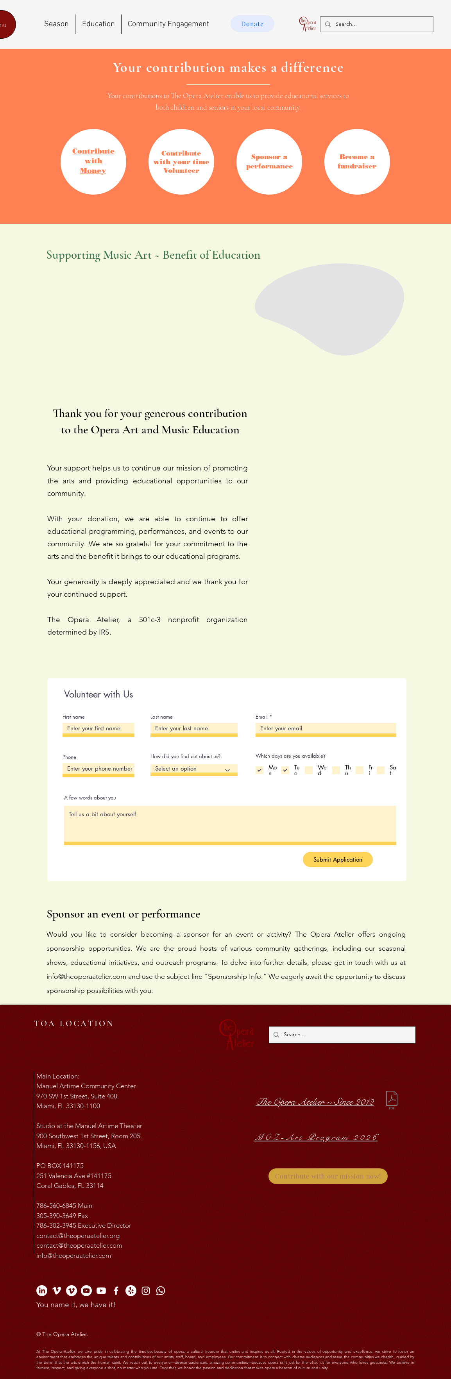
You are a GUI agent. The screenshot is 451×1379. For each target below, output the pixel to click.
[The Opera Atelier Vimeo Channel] (56, 1290)
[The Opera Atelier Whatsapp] (160, 1290)
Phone (69, 757)
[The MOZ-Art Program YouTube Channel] (101, 1290)
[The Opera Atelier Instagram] (145, 1290)
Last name (161, 716)
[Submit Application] (338, 859)
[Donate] (252, 23)
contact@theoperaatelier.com (79, 1245)
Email (262, 716)
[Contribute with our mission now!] (328, 1176)
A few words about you (90, 797)
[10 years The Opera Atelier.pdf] (391, 1101)
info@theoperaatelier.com (86, 976)
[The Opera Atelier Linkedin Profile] (41, 1290)
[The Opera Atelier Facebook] (116, 1290)
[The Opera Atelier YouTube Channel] (86, 1290)
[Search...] (376, 24)
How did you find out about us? (185, 756)
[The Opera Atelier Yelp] (130, 1290)
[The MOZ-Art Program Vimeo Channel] (71, 1290)
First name (74, 716)
